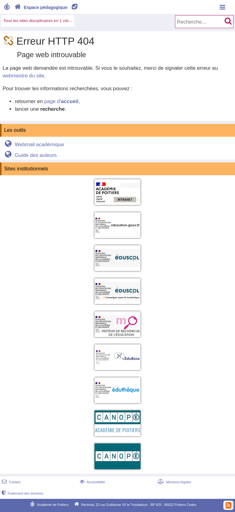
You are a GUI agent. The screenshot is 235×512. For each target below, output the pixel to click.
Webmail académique (33, 144)
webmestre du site (23, 76)
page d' (61, 101)
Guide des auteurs (30, 155)
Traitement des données (22, 493)
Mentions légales (173, 482)
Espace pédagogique (46, 7)
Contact (11, 482)
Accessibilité (92, 482)
